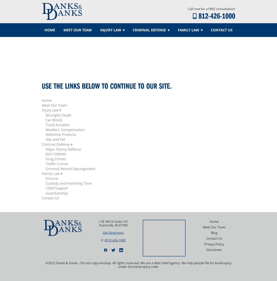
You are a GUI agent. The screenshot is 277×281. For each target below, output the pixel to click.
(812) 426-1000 (115, 240)
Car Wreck (54, 120)
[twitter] (113, 250)
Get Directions (113, 233)
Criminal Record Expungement (70, 168)
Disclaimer (214, 250)
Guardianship (57, 193)
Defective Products (61, 134)
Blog (214, 233)
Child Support (57, 188)
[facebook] (105, 250)
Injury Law (112, 30)
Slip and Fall (55, 139)
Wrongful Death (58, 115)
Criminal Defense (151, 30)
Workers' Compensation (65, 129)
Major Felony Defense (63, 149)
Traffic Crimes (57, 163)
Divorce (52, 178)
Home (49, 30)
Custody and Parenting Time (69, 183)
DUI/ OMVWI (56, 154)
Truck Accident (57, 124)
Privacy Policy (214, 244)
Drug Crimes (56, 158)
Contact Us (222, 30)
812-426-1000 (216, 16)
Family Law (190, 30)
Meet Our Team (77, 30)
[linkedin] (121, 250)
